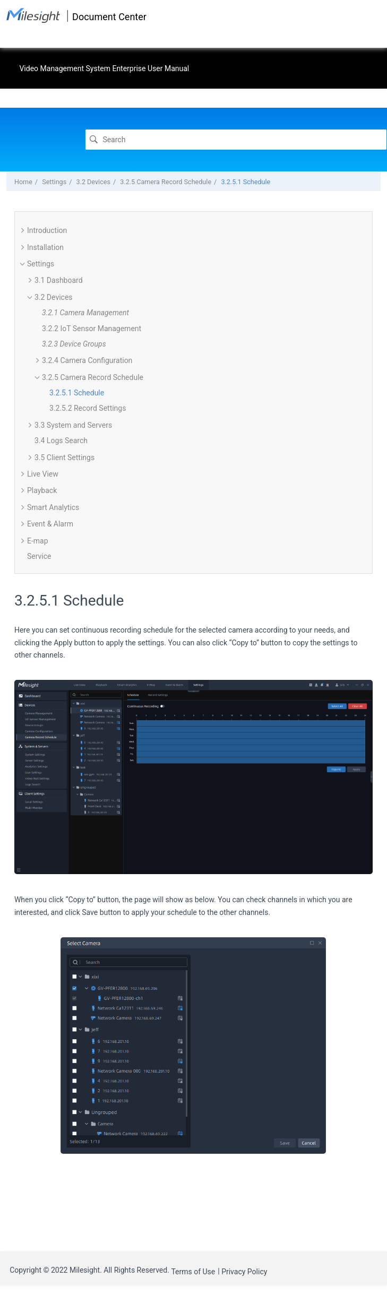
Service (39, 556)
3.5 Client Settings (64, 457)
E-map (37, 541)
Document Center (109, 16)
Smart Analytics (53, 507)
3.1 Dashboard (59, 280)
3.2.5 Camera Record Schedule (165, 182)
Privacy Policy (244, 1271)
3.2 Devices (93, 182)
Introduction (47, 230)
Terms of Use (193, 1271)
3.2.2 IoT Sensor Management (91, 328)
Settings (54, 182)
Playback (42, 490)
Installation (45, 247)
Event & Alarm (50, 524)
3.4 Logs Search (61, 440)
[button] (23, 230)
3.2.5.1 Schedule (245, 182)
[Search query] (236, 139)
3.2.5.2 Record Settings (87, 408)
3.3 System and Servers (73, 425)
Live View (42, 474)
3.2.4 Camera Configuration (87, 360)
